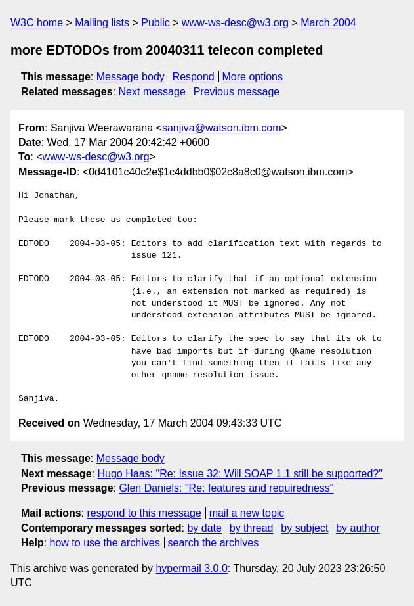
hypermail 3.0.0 (191, 568)
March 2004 (328, 22)
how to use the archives (105, 542)
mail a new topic (247, 513)
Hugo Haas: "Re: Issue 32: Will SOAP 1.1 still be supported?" (240, 473)
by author (358, 528)
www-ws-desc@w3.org (235, 22)
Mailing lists (102, 22)
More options (252, 76)
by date (204, 528)
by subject (304, 528)
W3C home (36, 22)
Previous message (237, 91)
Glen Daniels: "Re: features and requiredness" (226, 488)
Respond (194, 76)
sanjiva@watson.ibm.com (221, 127)
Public (155, 22)
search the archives (213, 542)
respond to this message (144, 513)
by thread (252, 528)
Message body (130, 76)
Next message (152, 91)
